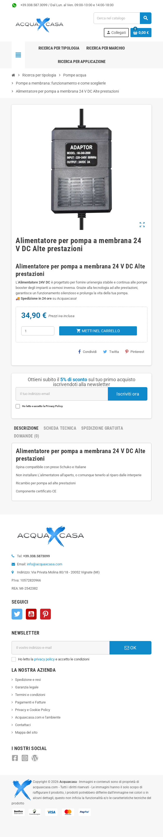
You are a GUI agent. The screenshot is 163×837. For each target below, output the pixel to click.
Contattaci (23, 725)
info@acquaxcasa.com (44, 564)
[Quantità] (38, 330)
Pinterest (134, 351)
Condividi (87, 351)
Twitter (17, 614)
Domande (26, 436)
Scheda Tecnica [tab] (60, 428)
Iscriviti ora (127, 394)
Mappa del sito (26, 732)
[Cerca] (122, 18)
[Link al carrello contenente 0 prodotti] (140, 32)
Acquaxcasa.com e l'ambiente (38, 717)
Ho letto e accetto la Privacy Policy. (42, 406)
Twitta (111, 351)
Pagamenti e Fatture (30, 702)
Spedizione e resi (28, 680)
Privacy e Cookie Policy (32, 710)
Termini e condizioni (30, 695)
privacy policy (44, 659)
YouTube (31, 614)
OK (130, 647)
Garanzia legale (26, 687)
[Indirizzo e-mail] (60, 647)
